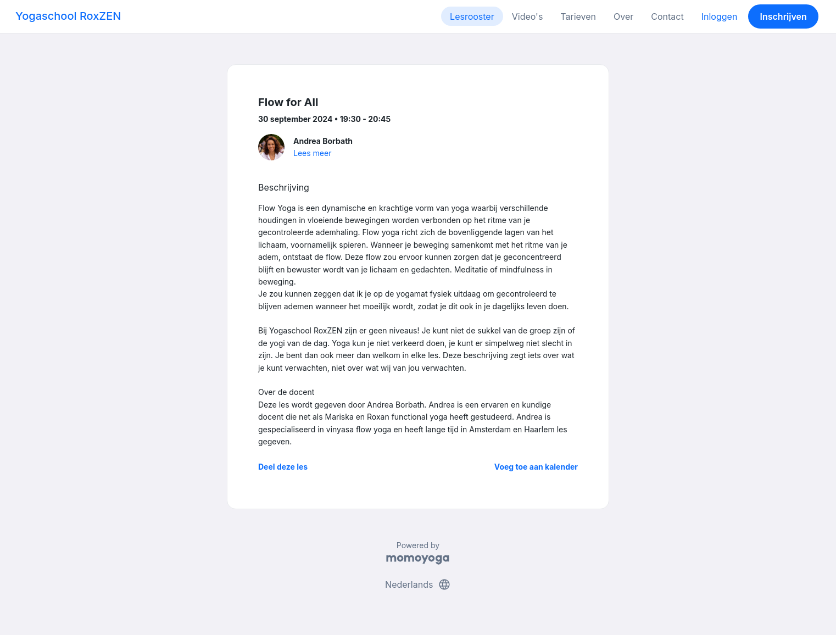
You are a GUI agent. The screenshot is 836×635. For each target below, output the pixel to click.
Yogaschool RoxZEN (68, 16)
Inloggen (719, 16)
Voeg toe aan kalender (536, 466)
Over (623, 16)
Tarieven (578, 16)
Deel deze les (283, 466)
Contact (667, 16)
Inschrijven (783, 16)
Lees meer (312, 153)
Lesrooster (472, 16)
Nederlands (418, 584)
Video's (527, 16)
